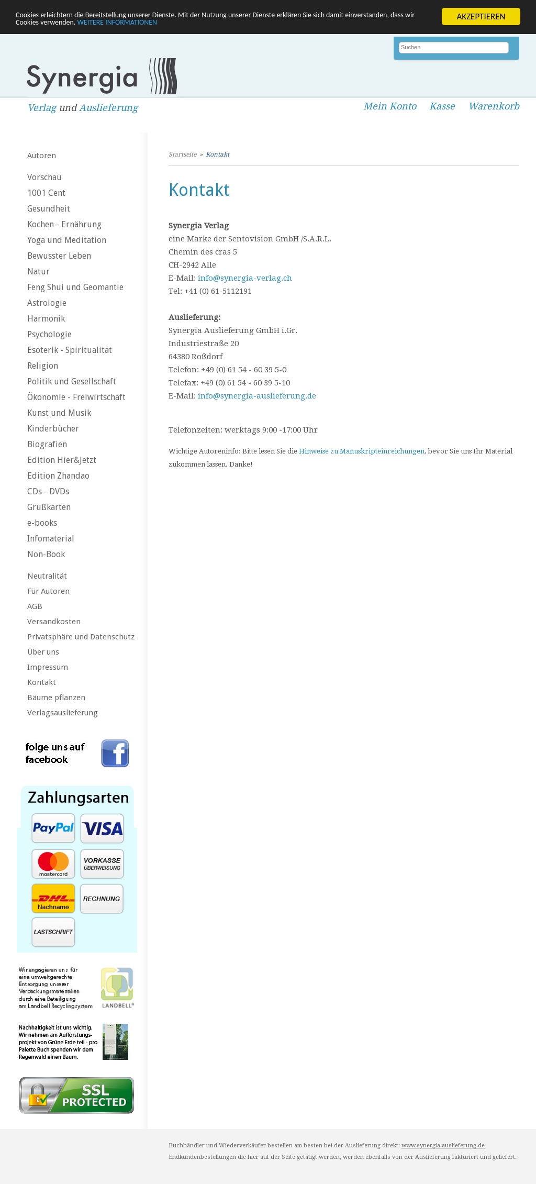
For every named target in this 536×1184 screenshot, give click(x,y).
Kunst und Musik (59, 413)
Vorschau (44, 177)
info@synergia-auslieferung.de (257, 396)
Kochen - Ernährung (64, 224)
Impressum (47, 667)
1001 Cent (46, 193)
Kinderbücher (53, 429)
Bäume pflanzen (56, 697)
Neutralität (47, 576)
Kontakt (41, 682)
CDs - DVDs (48, 491)
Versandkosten (54, 621)
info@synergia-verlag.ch (245, 278)
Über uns (43, 652)
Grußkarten (49, 507)
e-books (42, 523)
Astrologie (46, 303)
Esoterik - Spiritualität (69, 350)
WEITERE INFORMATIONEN (226, 25)
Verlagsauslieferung (62, 712)
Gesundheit (48, 209)
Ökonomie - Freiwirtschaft (76, 397)
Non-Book (46, 554)
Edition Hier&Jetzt (61, 460)
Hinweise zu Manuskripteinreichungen (362, 451)
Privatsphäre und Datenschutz (81, 636)
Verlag (41, 107)
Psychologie (49, 334)
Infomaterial (50, 539)
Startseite (182, 154)
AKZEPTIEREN (480, 16)
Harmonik (46, 319)
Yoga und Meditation (66, 240)
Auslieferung (108, 107)
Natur (38, 271)
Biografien (47, 444)
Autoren (41, 155)
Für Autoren (48, 591)
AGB (34, 606)
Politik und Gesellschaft (71, 381)
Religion (42, 366)
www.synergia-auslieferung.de (443, 1145)
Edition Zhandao (58, 476)
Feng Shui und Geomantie (75, 287)
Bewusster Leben (59, 256)
